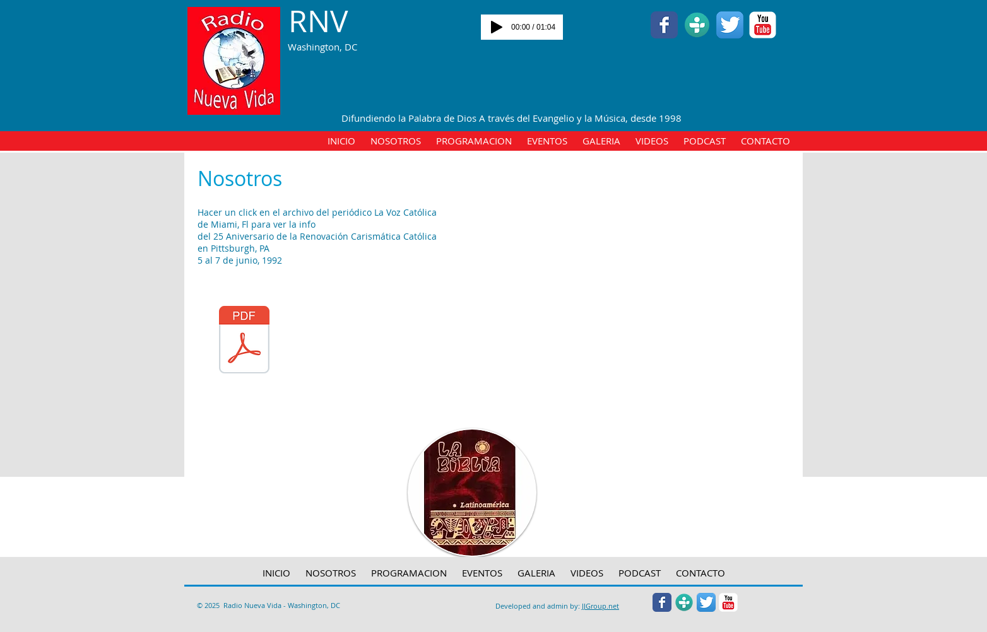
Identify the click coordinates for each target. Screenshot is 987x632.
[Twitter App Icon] (729, 24)
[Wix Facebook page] (664, 24)
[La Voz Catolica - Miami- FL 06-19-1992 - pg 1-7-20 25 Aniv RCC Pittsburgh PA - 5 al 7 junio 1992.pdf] (244, 341)
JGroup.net (601, 606)
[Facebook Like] (317, 80)
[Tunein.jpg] (697, 24)
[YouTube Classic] (762, 24)
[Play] (496, 27)
